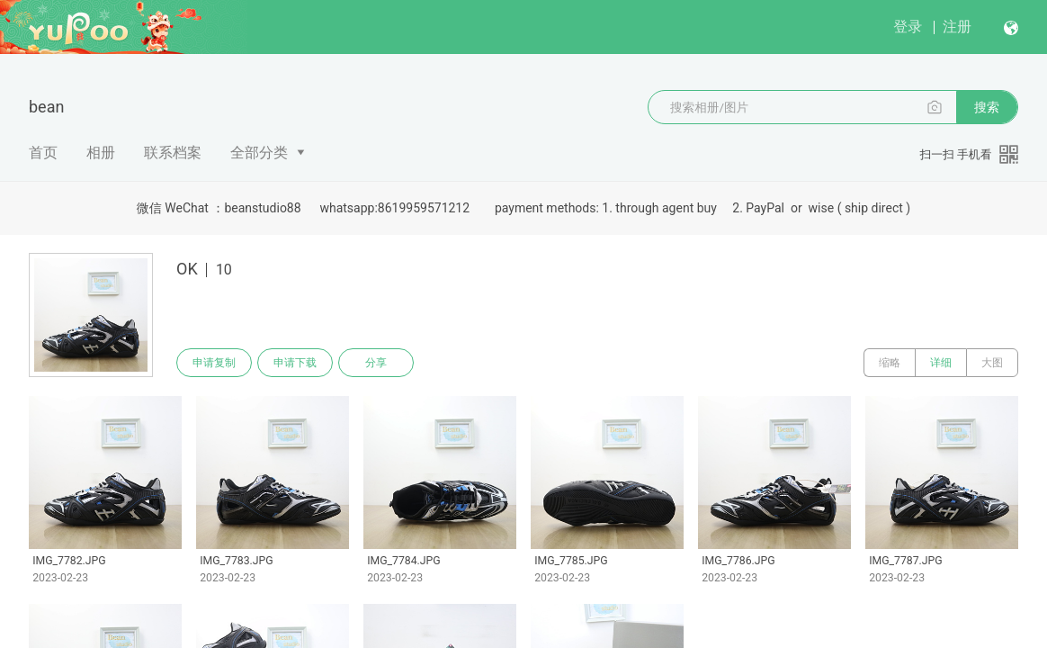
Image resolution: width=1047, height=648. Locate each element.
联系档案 (172, 152)
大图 (992, 362)
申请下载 (295, 362)
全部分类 (259, 152)
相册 (100, 152)
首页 (43, 152)
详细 (941, 362)
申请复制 (214, 362)
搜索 (986, 107)
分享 (376, 362)
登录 (907, 26)
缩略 (889, 362)
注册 (957, 26)
